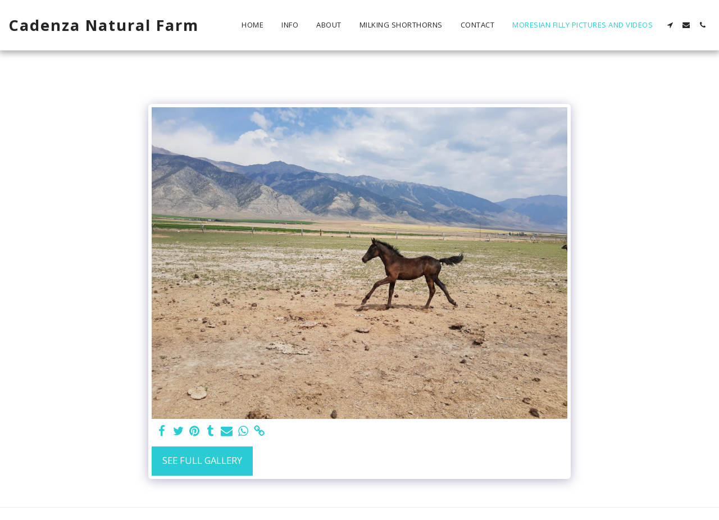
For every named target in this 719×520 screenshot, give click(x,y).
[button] (669, 25)
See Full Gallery (202, 460)
